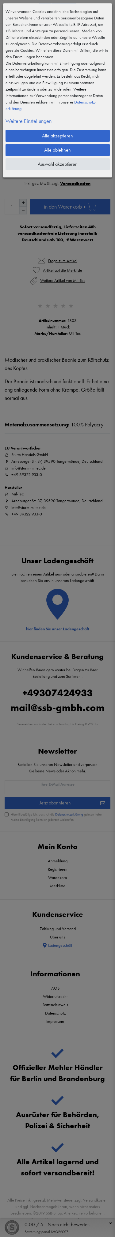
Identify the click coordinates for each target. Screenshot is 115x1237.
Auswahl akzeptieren (58, 164)
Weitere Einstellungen (29, 120)
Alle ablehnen (57, 150)
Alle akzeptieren (57, 135)
